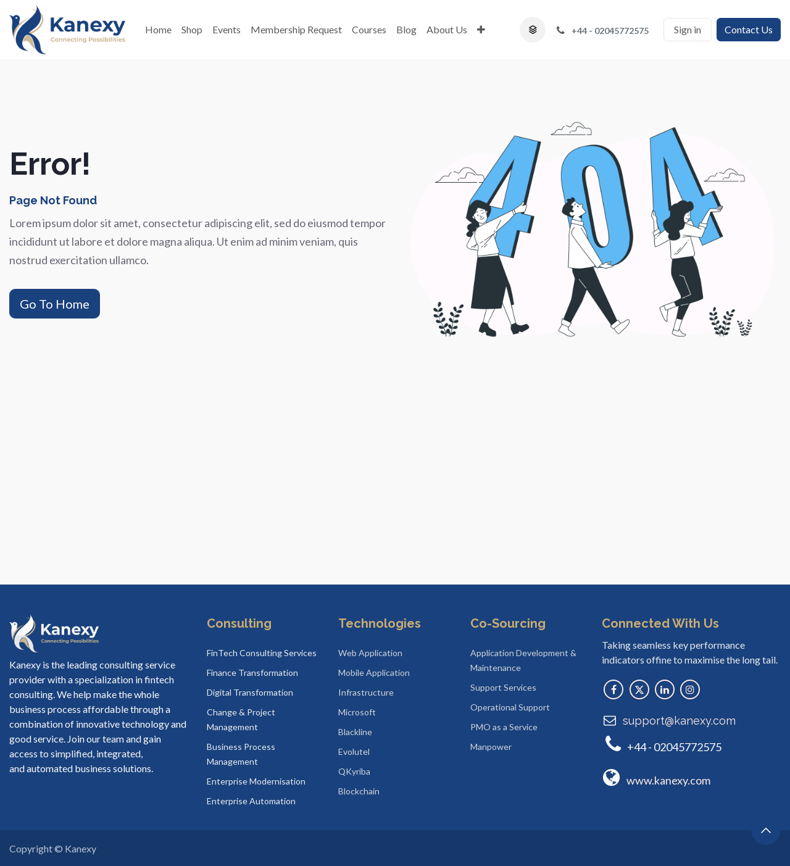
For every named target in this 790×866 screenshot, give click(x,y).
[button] (533, 30)
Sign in (687, 29)
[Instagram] (690, 689)
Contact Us (749, 29)
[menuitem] (158, 29)
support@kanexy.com (679, 720)
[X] (639, 689)
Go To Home (54, 303)
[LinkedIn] (665, 689)
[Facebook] (613, 689)
